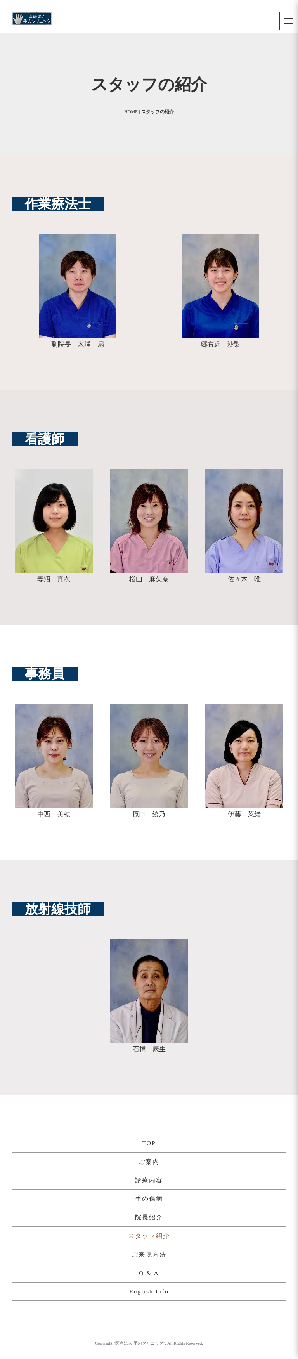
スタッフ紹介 (149, 1235)
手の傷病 (149, 1198)
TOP (149, 1143)
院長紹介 (149, 1217)
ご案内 (149, 1161)
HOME (131, 111)
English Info (149, 1291)
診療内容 (149, 1180)
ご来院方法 (149, 1254)
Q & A (149, 1273)
